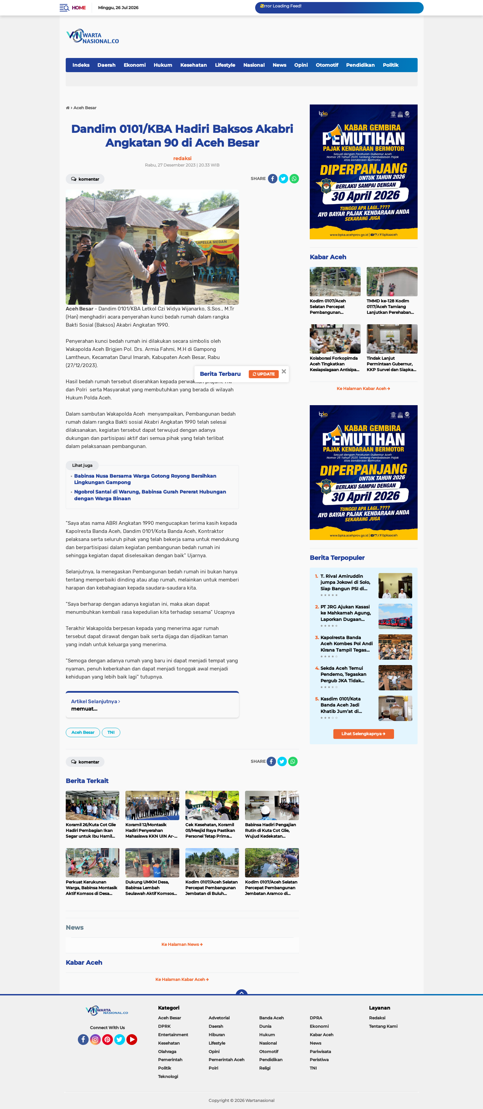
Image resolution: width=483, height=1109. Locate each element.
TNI (111, 732)
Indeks (80, 65)
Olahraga (167, 1051)
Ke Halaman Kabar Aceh (182, 979)
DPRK (164, 1026)
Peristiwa (319, 1059)
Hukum (163, 65)
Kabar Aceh (84, 962)
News (279, 65)
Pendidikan (360, 65)
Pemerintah (170, 1059)
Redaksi (377, 1017)
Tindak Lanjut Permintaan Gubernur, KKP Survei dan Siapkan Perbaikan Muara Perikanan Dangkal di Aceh (391, 364)
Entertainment (173, 1034)
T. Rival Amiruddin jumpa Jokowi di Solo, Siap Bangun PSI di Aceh (345, 582)
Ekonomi (135, 65)
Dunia (265, 1026)
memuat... (84, 709)
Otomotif (327, 65)
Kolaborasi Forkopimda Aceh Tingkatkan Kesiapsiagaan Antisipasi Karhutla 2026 (334, 364)
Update (264, 374)
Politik (390, 65)
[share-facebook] (272, 178)
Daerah (106, 65)
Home (79, 8)
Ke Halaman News (182, 944)
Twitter (122, 1042)
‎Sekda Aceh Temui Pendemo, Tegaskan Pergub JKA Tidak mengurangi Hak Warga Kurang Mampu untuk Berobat (346, 674)
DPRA (316, 1017)
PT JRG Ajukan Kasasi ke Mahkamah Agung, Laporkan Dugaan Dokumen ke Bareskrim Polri (346, 613)
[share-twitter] (283, 178)
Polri (213, 1068)
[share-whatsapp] (294, 178)
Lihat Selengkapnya (363, 733)
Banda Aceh (271, 1017)
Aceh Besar (82, 732)
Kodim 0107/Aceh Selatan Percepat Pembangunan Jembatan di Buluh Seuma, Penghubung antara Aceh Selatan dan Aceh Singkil (334, 306)
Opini (301, 65)
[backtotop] (242, 995)
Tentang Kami (383, 1026)
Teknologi (168, 1076)
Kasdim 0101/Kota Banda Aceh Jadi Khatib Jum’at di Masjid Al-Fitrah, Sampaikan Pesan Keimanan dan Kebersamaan (341, 705)
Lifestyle (225, 65)
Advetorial (219, 1017)
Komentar (85, 178)
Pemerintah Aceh (226, 1059)
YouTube (136, 1042)
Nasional (254, 65)
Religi (264, 1068)
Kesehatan (193, 65)
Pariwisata (320, 1051)
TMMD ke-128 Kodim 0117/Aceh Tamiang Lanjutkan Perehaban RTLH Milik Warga (389, 306)
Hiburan (217, 1034)
